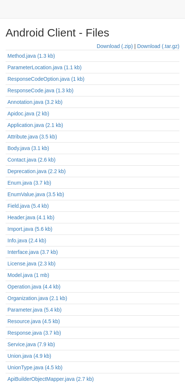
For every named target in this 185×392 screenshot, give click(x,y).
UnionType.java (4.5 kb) (35, 367)
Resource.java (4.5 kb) (33, 321)
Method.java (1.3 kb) (31, 56)
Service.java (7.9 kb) (31, 344)
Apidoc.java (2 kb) (28, 114)
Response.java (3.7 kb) (34, 333)
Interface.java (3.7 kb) (32, 252)
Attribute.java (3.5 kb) (32, 137)
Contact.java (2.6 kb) (31, 160)
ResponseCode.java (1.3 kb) (40, 90)
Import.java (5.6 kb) (29, 229)
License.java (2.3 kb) (31, 264)
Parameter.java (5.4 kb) (34, 310)
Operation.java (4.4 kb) (33, 287)
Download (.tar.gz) (158, 46)
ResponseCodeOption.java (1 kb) (45, 79)
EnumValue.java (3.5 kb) (35, 194)
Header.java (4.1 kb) (30, 217)
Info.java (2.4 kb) (26, 240)
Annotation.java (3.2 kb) (35, 102)
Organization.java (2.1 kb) (37, 298)
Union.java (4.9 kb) (29, 356)
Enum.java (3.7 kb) (29, 183)
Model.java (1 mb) (28, 275)
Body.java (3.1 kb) (28, 148)
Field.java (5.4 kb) (28, 206)
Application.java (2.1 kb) (35, 125)
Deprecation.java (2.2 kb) (36, 171)
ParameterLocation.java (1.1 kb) (44, 67)
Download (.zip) (115, 46)
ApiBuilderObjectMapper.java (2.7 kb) (50, 379)
